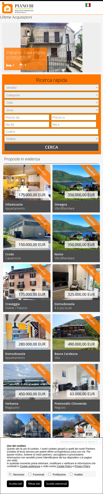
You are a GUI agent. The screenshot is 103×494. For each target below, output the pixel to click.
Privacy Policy (82, 466)
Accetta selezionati (56, 483)
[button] (5, 47)
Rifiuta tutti (34, 483)
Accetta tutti (15, 483)
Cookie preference (30, 466)
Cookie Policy (64, 466)
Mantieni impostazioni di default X (79, 441)
